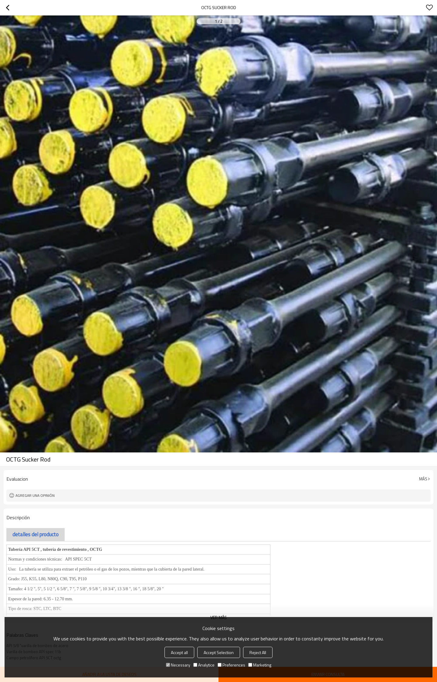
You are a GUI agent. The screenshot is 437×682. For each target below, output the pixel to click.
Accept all (179, 652)
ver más (218, 617)
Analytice (204, 665)
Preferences (231, 665)
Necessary (178, 665)
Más (423, 479)
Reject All (257, 652)
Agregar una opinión (35, 495)
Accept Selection (219, 652)
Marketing (259, 665)
